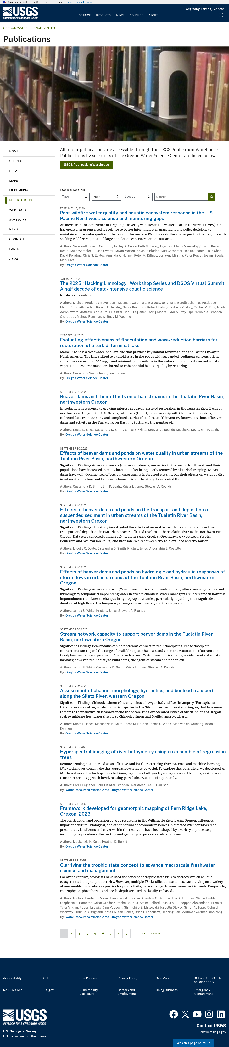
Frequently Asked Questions (204, 9)
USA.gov (47, 990)
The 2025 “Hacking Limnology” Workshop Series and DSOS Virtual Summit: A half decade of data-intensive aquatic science (143, 285)
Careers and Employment (127, 992)
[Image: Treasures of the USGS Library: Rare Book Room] (114, 93)
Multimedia (18, 190)
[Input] (201, 15)
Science (85, 15)
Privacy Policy (128, 978)
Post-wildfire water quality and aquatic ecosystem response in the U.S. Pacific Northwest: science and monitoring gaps (137, 215)
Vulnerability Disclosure (88, 992)
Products (103, 15)
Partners (17, 249)
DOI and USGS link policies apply (207, 980)
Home (14, 151)
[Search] (222, 15)
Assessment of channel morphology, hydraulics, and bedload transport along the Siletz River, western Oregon (137, 693)
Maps (13, 181)
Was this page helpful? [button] (193, 1043)
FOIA (45, 978)
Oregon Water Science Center (29, 28)
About (153, 15)
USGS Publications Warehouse (86, 165)
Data (13, 171)
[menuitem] (84, 13)
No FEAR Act (12, 990)
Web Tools (18, 210)
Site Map (162, 978)
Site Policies (88, 978)
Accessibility (12, 978)
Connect (136, 15)
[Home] (20, 18)
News (120, 15)
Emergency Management (203, 992)
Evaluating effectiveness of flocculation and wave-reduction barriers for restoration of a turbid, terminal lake (139, 342)
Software (17, 220)
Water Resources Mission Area (87, 790)
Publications (20, 200)
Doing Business (167, 990)
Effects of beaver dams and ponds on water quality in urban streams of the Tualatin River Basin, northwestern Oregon (141, 455)
